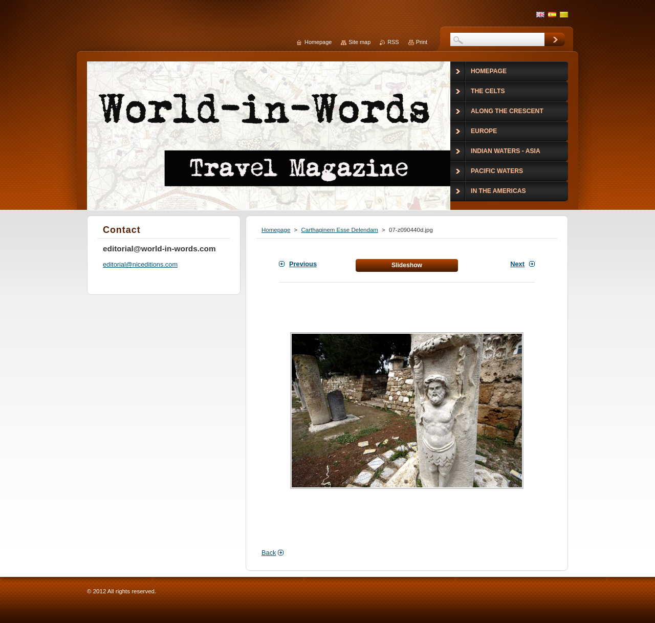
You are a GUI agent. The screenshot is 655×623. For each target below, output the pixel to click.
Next (517, 264)
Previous (303, 264)
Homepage (275, 230)
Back (268, 552)
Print (421, 42)
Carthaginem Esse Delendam (339, 230)
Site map (359, 42)
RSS (393, 42)
